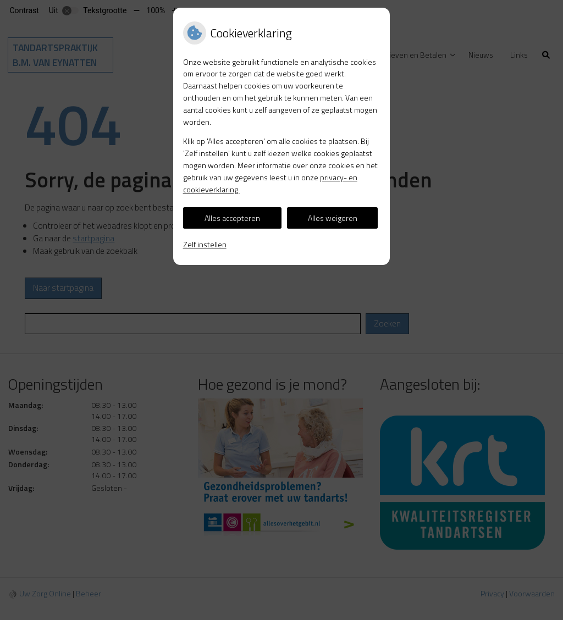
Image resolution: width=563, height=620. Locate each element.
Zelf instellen (205, 244)
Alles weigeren (332, 218)
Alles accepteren (232, 218)
